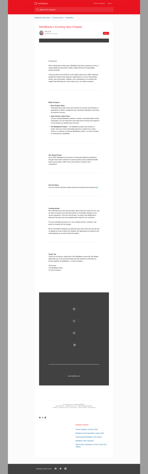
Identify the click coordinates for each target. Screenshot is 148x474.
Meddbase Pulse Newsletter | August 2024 (90, 433)
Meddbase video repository (85, 441)
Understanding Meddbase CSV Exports (89, 437)
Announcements (57, 17)
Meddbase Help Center (42, 17)
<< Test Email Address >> (79, 404)
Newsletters (70, 17)
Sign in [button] (110, 3)
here (96, 187)
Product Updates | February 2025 (87, 429)
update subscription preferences (85, 405)
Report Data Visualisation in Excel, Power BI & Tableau (91, 446)
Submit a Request (99, 3)
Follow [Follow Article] (106, 33)
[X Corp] (42, 418)
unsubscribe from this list (70, 405)
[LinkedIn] (45, 418)
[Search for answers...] (74, 9)
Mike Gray (48, 31)
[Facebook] (40, 418)
